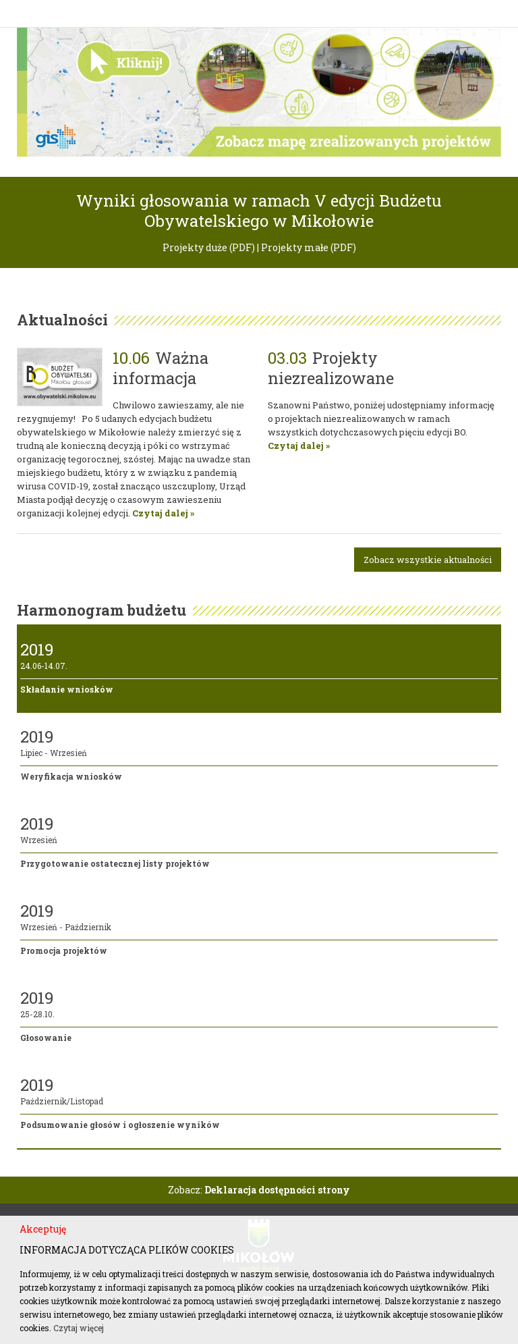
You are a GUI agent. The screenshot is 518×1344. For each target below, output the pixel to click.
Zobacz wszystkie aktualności (428, 560)
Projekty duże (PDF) (209, 247)
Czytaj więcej (78, 1327)
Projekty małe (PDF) (308, 247)
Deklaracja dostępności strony (277, 1189)
